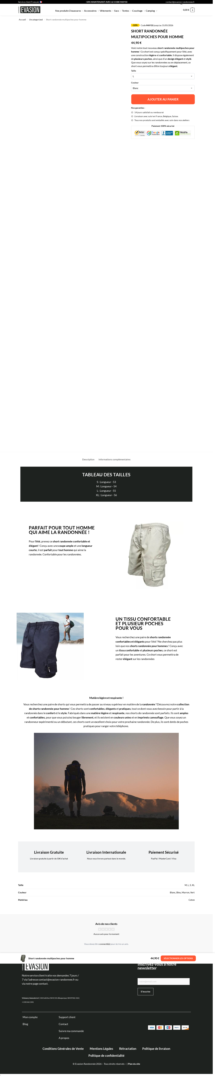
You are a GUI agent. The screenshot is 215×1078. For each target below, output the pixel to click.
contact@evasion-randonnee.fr (180, 2)
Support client (67, 1017)
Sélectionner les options (178, 958)
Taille (133, 70)
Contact (63, 1024)
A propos (64, 1038)
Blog (25, 1024)
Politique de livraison (156, 1048)
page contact (40, 983)
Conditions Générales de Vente (63, 1048)
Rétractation (127, 1048)
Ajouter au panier (163, 99)
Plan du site (134, 1063)
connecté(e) (104, 944)
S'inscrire (145, 991)
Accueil (22, 19)
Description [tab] (88, 459)
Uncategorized (36, 19)
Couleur (135, 82)
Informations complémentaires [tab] (115, 459)
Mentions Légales (101, 1048)
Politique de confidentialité (106, 1055)
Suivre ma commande (71, 1031)
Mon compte (30, 1017)
